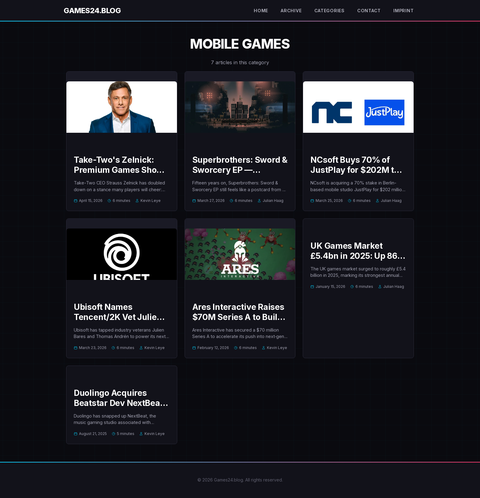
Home (257, 10)
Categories (327, 10)
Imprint (403, 10)
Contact (367, 10)
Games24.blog (92, 10)
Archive (288, 10)
